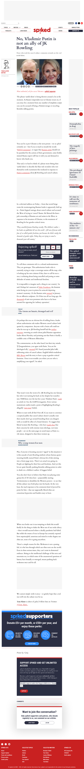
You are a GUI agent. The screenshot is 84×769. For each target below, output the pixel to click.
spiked (71, 266)
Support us (75, 31)
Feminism (24, 757)
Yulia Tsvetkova (44, 287)
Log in (70, 23)
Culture (24, 753)
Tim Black (45, 761)
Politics (72, 213)
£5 (42, 247)
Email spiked (67, 755)
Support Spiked (5, 753)
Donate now (45, 256)
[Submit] (18, 23)
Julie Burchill (73, 158)
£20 (53, 247)
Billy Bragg (21, 355)
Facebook (76, 23)
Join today (31, 723)
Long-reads (23, 31)
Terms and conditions (6, 755)
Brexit (23, 755)
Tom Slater (72, 239)
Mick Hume (46, 759)
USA (23, 761)
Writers (16, 27)
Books (60, 31)
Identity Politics (47, 86)
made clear (51, 425)
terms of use (37, 767)
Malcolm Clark (74, 134)
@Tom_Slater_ (22, 604)
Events (60, 27)
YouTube (82, 23)
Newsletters (76, 27)
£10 (48, 247)
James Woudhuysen (75, 211)
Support (24, 691)
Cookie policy (4, 759)
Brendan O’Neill (47, 750)
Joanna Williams (47, 755)
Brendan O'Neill (74, 185)
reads (60, 399)
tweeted (32, 349)
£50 (58, 247)
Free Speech (39, 86)
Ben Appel (72, 112)
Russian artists (47, 150)
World (54, 86)
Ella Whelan (46, 757)
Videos (26, 27)
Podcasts (8, 31)
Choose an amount (50, 252)
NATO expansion (24, 150)
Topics (6, 27)
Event (71, 241)
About (2, 750)
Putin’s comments (23, 173)
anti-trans (27, 408)
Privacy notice (4, 757)
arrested (49, 293)
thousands (20, 299)
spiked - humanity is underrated (42, 31)
